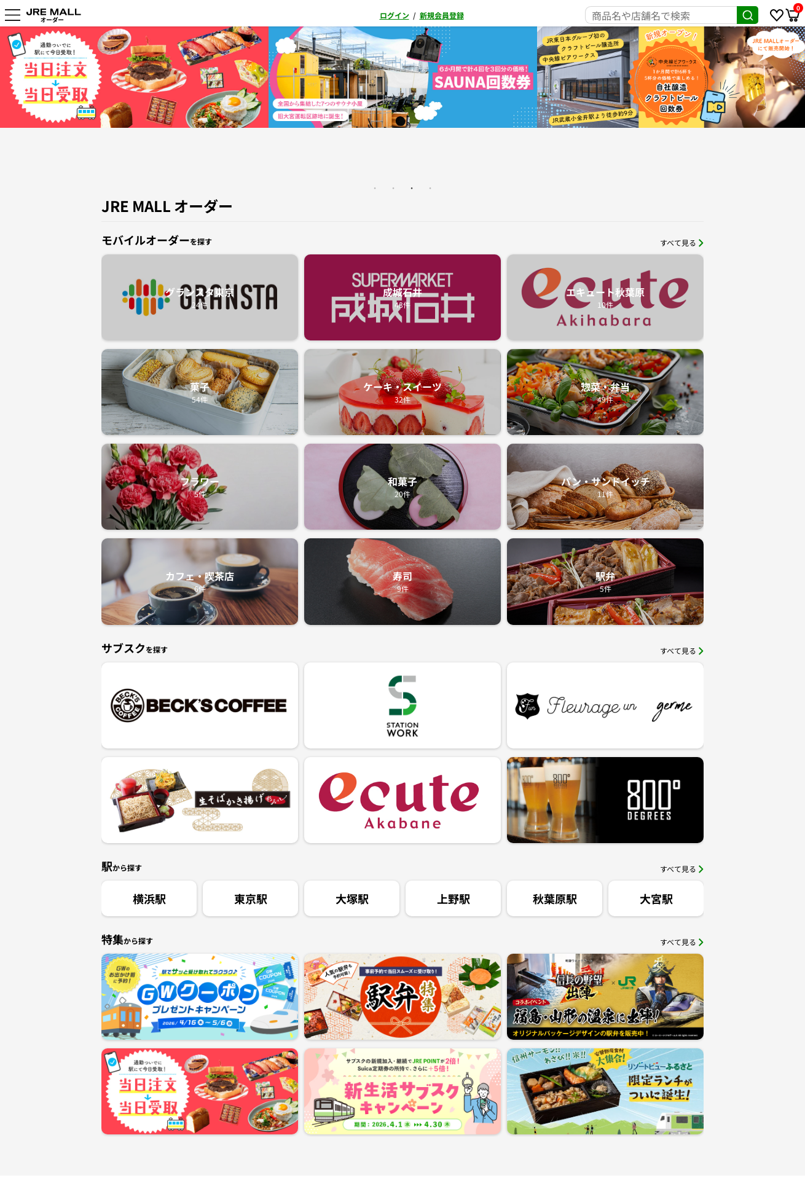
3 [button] (412, 188)
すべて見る (682, 242)
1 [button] (375, 188)
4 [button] (430, 188)
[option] (134, 77)
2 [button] (393, 188)
